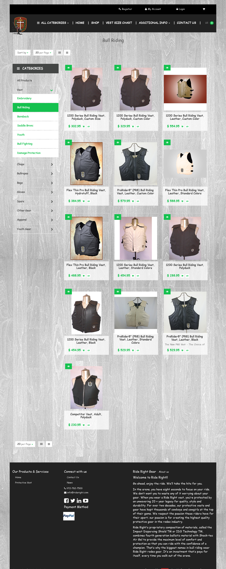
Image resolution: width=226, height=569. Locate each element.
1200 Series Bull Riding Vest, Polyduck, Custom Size (86, 117)
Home (18, 477)
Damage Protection (28, 153)
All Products (24, 80)
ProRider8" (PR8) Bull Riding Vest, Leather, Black (184, 338)
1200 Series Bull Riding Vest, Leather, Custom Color (185, 117)
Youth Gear (24, 229)
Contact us (73, 477)
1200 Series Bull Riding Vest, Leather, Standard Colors (135, 266)
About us (164, 471)
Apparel (21, 219)
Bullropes (22, 173)
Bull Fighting (24, 143)
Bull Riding (23, 107)
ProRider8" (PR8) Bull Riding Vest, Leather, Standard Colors (135, 339)
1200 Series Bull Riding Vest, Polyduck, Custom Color (135, 117)
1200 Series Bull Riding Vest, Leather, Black (86, 341)
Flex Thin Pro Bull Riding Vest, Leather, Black (86, 266)
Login (182, 9)
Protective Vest (23, 482)
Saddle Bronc (25, 125)
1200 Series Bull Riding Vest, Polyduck (185, 266)
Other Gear (24, 210)
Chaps (20, 164)
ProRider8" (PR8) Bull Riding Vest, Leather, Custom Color (135, 191)
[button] (68, 68)
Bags (20, 182)
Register (127, 9)
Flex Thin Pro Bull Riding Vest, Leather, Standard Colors (184, 191)
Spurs (20, 201)
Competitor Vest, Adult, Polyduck (86, 415)
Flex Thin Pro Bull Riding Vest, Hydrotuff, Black (86, 191)
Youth (21, 134)
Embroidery (24, 98)
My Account (154, 9)
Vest (20, 90)
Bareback (23, 116)
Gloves (21, 192)
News (70, 482)
